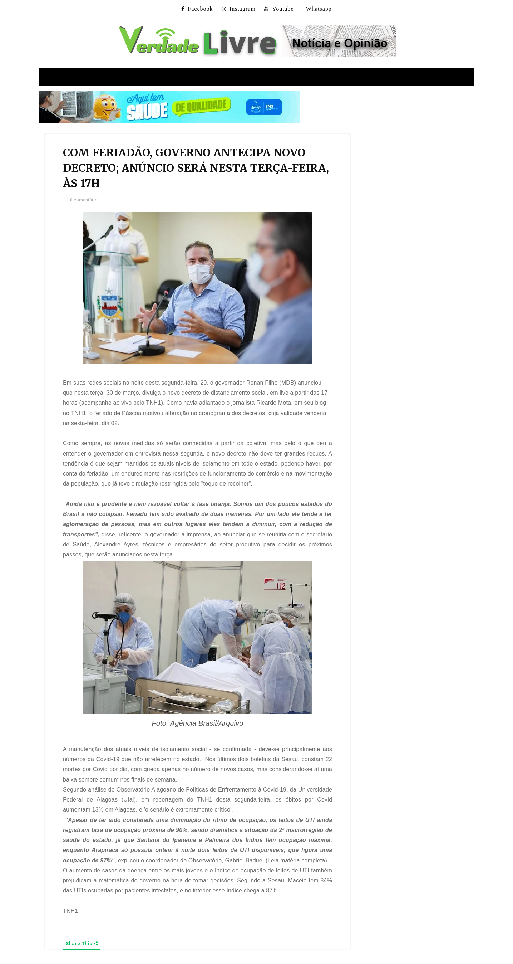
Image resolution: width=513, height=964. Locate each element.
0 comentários (85, 200)
